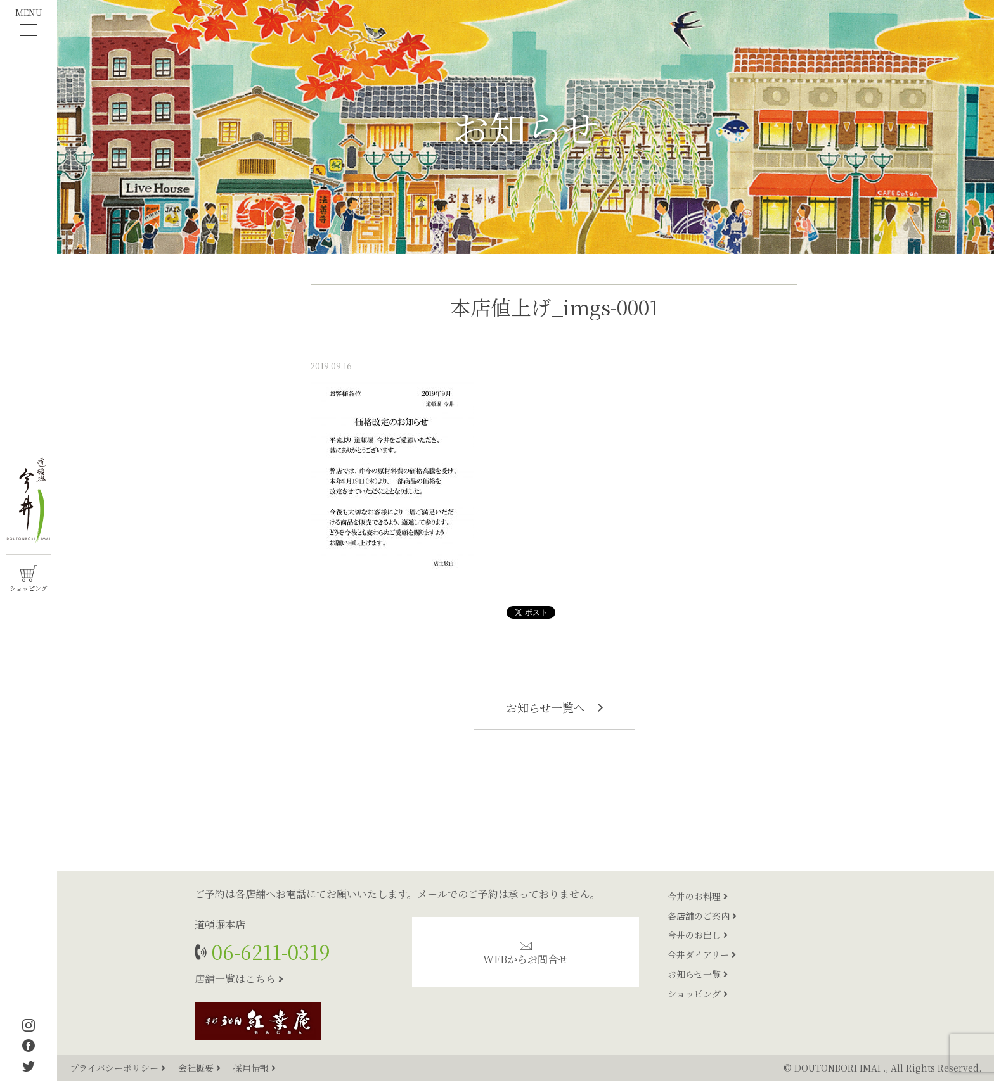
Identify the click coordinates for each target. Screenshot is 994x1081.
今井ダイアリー (702, 954)
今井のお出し (698, 934)
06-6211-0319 (268, 951)
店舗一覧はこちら (239, 978)
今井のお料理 (698, 896)
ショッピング (698, 993)
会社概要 (200, 1067)
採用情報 (254, 1067)
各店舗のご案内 (702, 915)
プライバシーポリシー (119, 1067)
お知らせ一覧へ (554, 707)
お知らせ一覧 (698, 974)
